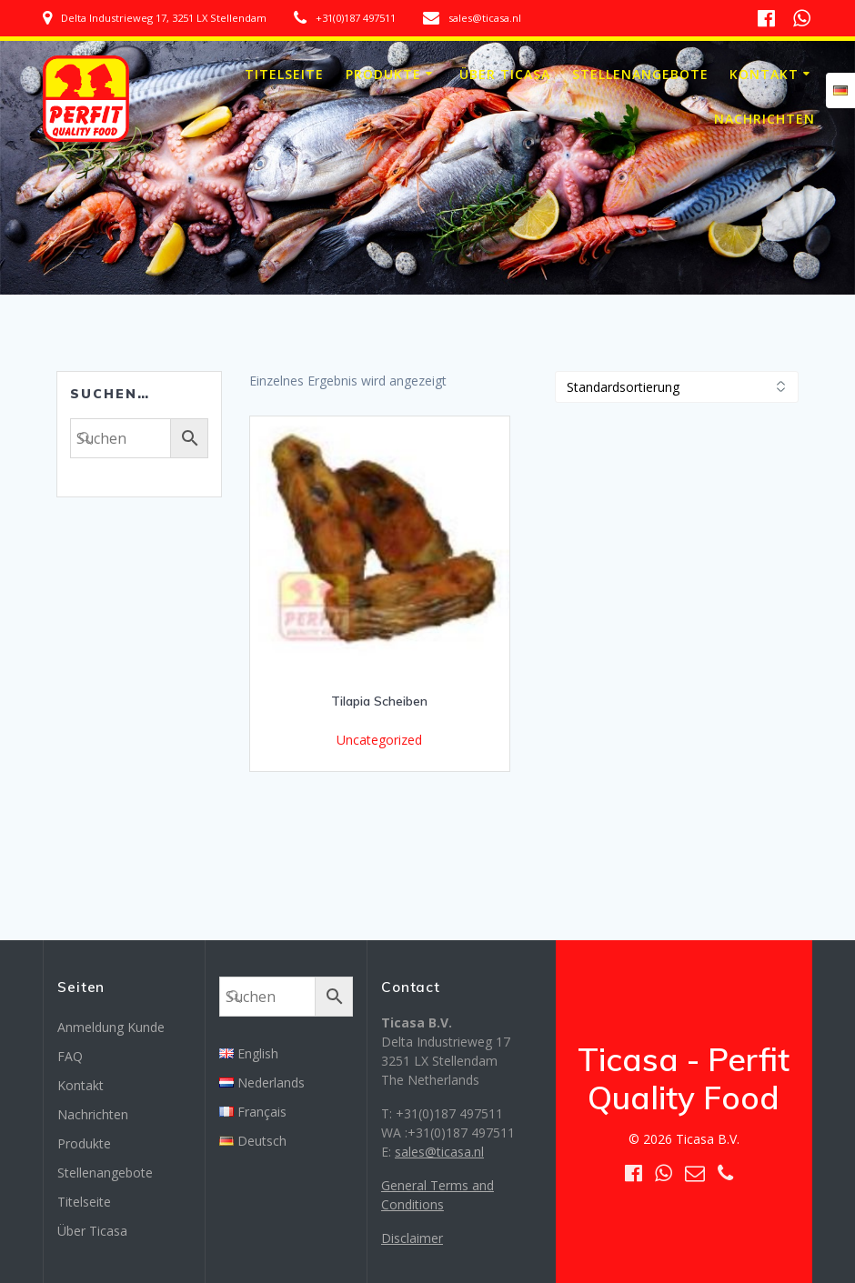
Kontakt (764, 74)
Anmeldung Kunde (111, 1027)
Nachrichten (764, 118)
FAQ (70, 1056)
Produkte (383, 74)
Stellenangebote (640, 74)
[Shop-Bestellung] (677, 387)
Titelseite (284, 74)
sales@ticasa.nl (439, 1151)
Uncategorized (379, 739)
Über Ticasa (504, 74)
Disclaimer (412, 1238)
